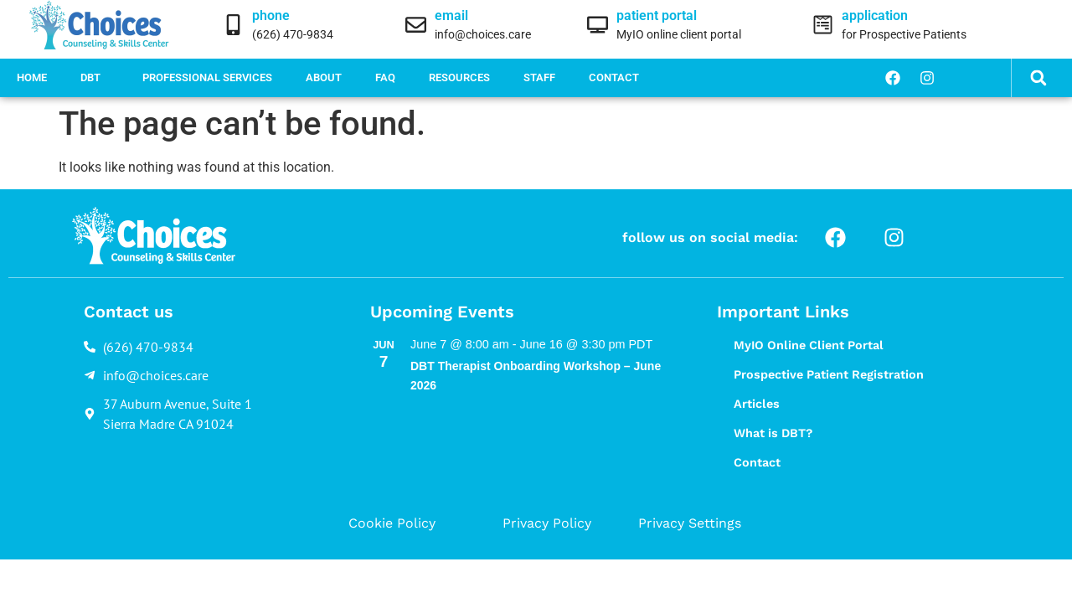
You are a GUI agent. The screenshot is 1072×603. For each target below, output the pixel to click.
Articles (757, 403)
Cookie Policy (392, 523)
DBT (94, 78)
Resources (459, 77)
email (451, 15)
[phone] (233, 24)
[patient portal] (597, 24)
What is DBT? (773, 433)
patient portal (656, 15)
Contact (614, 77)
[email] (415, 24)
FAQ (385, 77)
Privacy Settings (689, 523)
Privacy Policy (546, 523)
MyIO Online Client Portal (809, 345)
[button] (1038, 78)
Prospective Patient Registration (829, 374)
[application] (822, 24)
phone (271, 15)
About (324, 77)
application (875, 15)
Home (32, 77)
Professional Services (207, 77)
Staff (539, 77)
